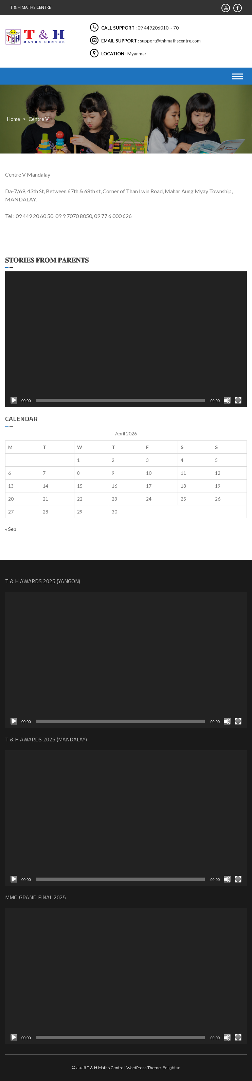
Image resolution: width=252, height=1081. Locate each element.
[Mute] (227, 400)
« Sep (10, 529)
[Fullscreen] (238, 400)
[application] (126, 339)
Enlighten (171, 1067)
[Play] (14, 400)
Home (13, 119)
